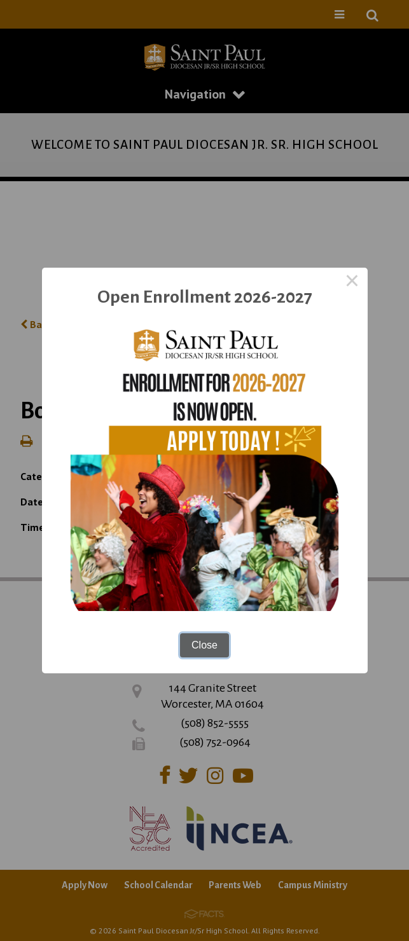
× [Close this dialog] (352, 283)
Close (204, 645)
